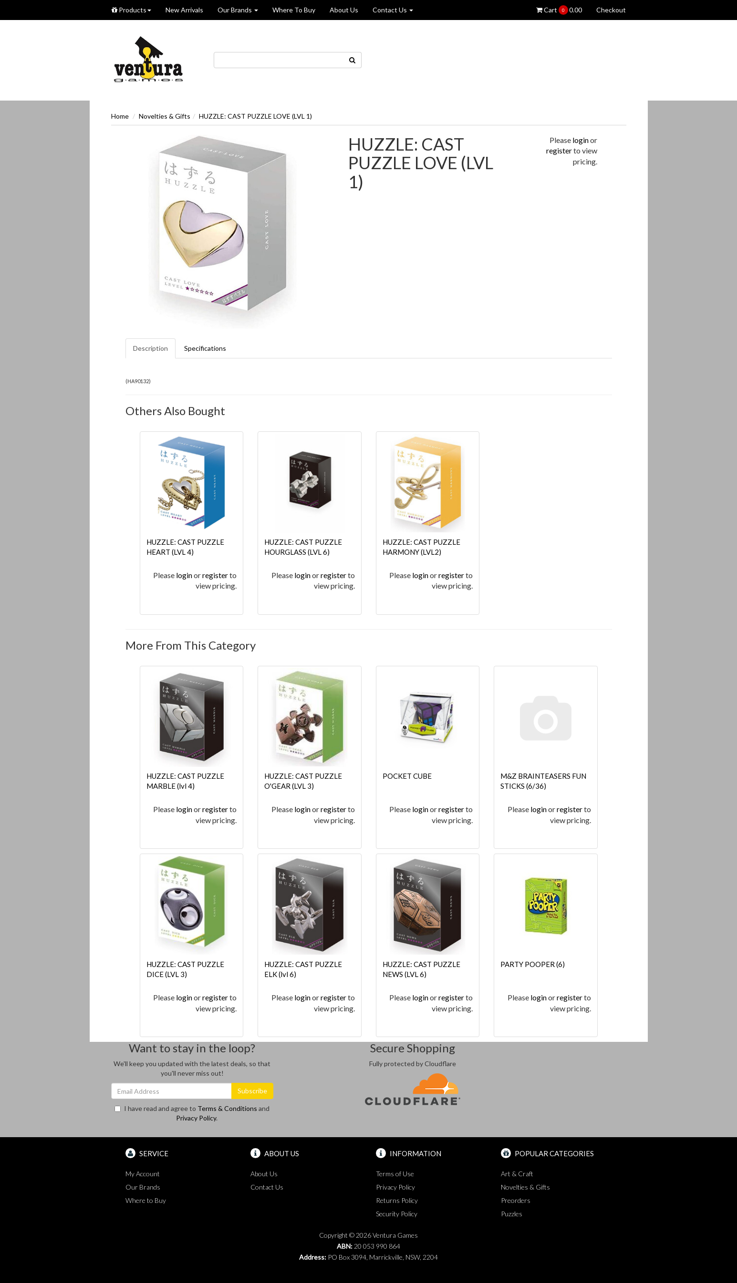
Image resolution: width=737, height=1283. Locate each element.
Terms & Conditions (227, 1108)
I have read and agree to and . (192, 1113)
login (580, 139)
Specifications (205, 348)
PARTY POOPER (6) (532, 964)
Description (150, 348)
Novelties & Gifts (164, 116)
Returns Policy (397, 1200)
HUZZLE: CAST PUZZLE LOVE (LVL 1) (255, 116)
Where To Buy (293, 10)
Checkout (611, 10)
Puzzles (511, 1214)
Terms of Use (395, 1174)
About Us (344, 10)
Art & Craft (517, 1174)
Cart (559, 10)
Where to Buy (145, 1200)
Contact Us (393, 10)
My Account (142, 1174)
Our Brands (238, 10)
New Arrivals (184, 10)
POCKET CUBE (407, 776)
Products (131, 10)
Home (120, 116)
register (559, 150)
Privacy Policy (196, 1118)
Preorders (515, 1200)
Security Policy (396, 1214)
